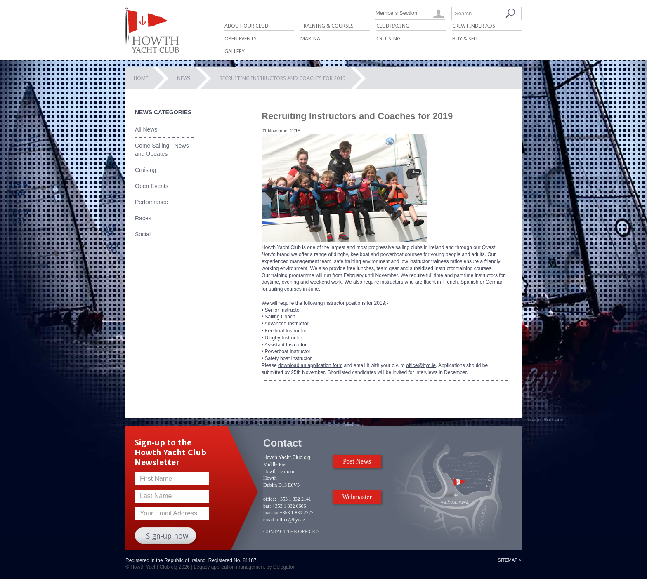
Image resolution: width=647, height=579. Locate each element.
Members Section (396, 13)
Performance (151, 202)
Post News (357, 461)
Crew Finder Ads (473, 26)
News (184, 78)
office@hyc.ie (421, 365)
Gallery (234, 51)
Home (141, 78)
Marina (310, 38)
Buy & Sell (465, 38)
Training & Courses (327, 26)
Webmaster (357, 496)
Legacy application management (229, 567)
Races (143, 218)
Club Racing (392, 26)
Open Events (240, 38)
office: (269, 499)
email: (269, 520)
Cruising (388, 38)
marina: (271, 512)
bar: (267, 506)
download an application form (310, 365)
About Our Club (246, 26)
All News (146, 129)
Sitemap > (510, 560)
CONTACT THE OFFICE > (291, 531)
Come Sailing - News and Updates (162, 149)
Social (143, 234)
